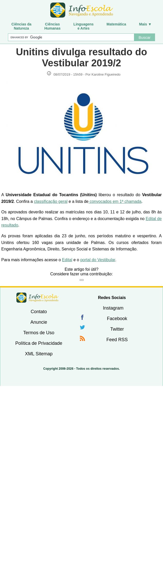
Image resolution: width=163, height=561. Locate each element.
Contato (39, 311)
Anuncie (38, 322)
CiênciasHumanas (52, 26)
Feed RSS (117, 339)
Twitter (117, 329)
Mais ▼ (145, 24)
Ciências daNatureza (21, 26)
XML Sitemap (38, 353)
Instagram (113, 308)
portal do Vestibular (97, 260)
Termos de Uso (38, 332)
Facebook (117, 318)
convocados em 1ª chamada (115, 201)
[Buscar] (71, 37)
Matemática (116, 24)
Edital (67, 260)
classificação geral (51, 201)
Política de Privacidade (38, 343)
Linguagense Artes (83, 26)
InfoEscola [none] (37, 298)
